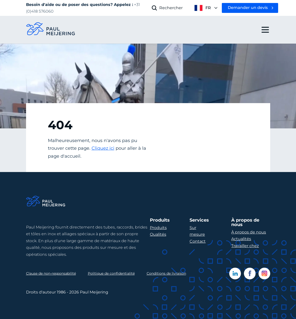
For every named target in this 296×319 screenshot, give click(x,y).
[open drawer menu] (265, 30)
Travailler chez (245, 245)
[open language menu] (202, 8)
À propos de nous (248, 232)
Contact (198, 241)
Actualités (241, 238)
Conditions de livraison (166, 273)
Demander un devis (248, 7)
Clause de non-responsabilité (51, 273)
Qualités (158, 234)
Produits (158, 227)
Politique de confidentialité (111, 273)
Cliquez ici (103, 148)
